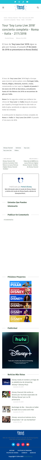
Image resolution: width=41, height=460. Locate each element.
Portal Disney (9, 38)
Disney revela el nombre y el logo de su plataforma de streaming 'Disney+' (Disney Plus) (25, 382)
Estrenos (18, 148)
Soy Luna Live (7, 150)
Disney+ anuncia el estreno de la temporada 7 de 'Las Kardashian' (24, 418)
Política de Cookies (12, 452)
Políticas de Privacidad (25, 450)
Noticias (11, 450)
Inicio (5, 18)
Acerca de (33, 452)
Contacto (24, 452)
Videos (17, 150)
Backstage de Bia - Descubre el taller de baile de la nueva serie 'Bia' (25, 408)
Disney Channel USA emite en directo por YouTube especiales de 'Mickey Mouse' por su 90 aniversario (24, 396)
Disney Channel (13, 18)
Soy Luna (26, 148)
